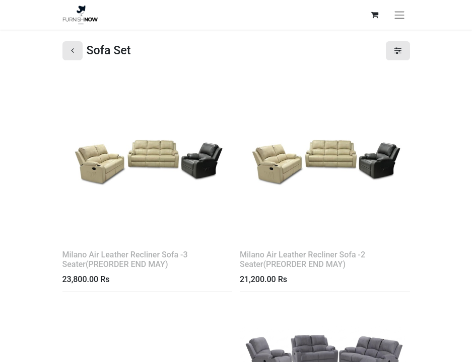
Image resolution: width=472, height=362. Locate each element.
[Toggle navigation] (399, 15)
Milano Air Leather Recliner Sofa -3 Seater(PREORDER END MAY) (125, 259)
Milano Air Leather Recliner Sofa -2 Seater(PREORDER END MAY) (302, 259)
